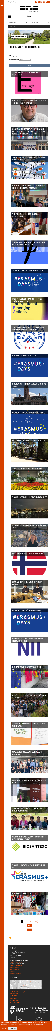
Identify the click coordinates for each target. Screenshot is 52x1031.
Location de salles (15, 1002)
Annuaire (12, 971)
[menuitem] (10, 2)
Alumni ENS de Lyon (16, 973)
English (15, 2)
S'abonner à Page (10, 938)
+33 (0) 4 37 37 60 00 (16, 962)
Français (10, 2)
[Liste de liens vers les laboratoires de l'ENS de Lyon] (37, 22)
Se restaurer (13, 995)
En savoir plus (39, 1024)
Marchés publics (14, 1000)
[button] (2, 5)
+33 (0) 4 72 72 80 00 (16, 965)
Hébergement (14, 993)
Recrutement (13, 998)
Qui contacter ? (14, 969)
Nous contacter (14, 967)
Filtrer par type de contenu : (17, 56)
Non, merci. (12, 1028)
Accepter (4, 1028)
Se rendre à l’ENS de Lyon (17, 991)
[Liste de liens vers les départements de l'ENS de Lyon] (15, 22)
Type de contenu (14, 59)
